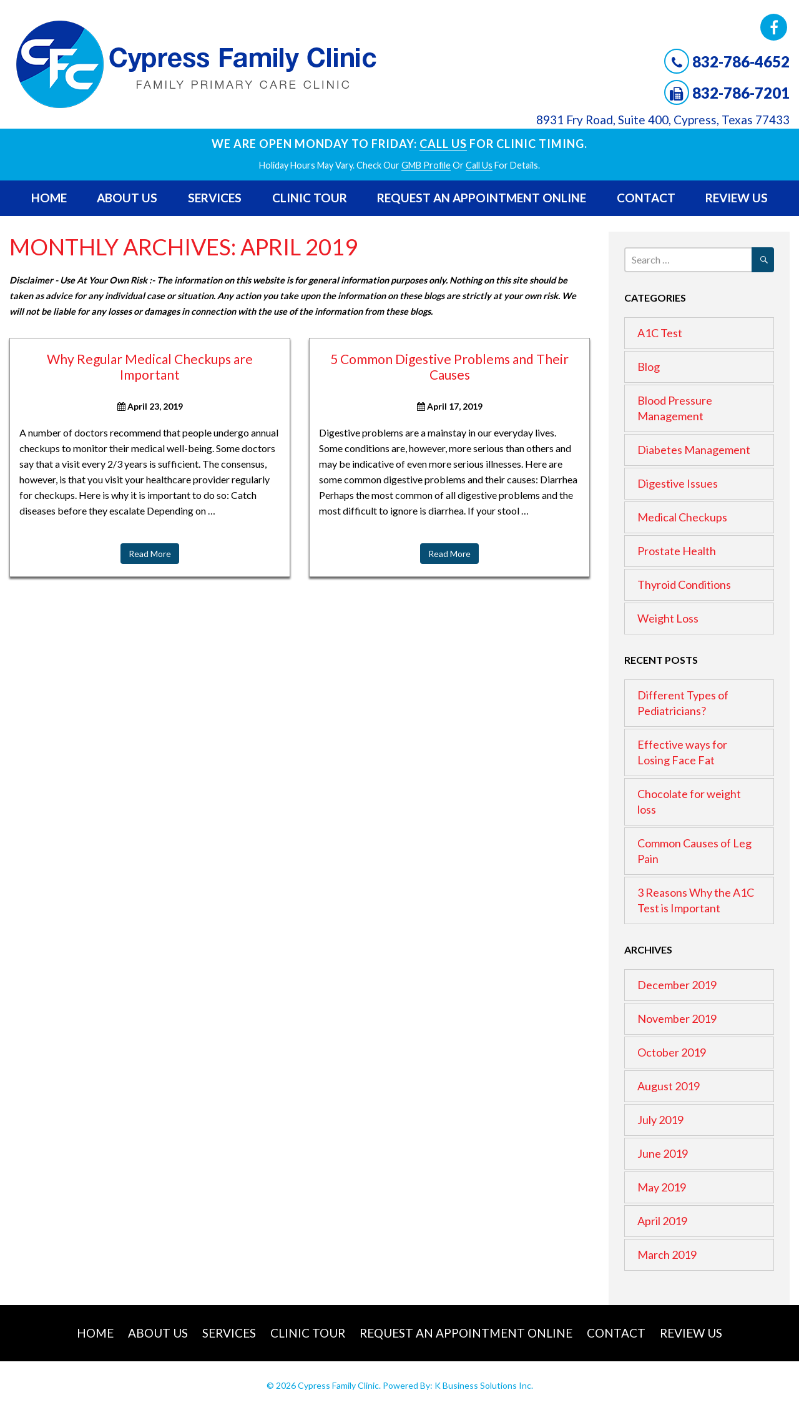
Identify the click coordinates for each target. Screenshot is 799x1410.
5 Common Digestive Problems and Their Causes (449, 366)
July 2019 (660, 1120)
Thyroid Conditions (684, 584)
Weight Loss (668, 618)
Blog (648, 366)
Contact (646, 197)
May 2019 (661, 1187)
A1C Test (659, 333)
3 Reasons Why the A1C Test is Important (695, 900)
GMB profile (426, 165)
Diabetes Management (693, 449)
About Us (127, 197)
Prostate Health (676, 551)
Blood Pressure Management (674, 408)
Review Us (736, 197)
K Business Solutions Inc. (483, 1385)
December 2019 (677, 985)
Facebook (773, 27)
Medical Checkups (682, 517)
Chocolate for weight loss (689, 801)
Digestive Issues (677, 483)
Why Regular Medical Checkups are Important (150, 366)
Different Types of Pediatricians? (682, 702)
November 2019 (677, 1018)
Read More (150, 553)
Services (215, 197)
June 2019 (662, 1153)
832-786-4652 (741, 61)
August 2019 (668, 1086)
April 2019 (662, 1221)
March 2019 (667, 1254)
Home (49, 197)
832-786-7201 (741, 93)
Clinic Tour (309, 197)
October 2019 (671, 1052)
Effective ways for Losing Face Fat (682, 752)
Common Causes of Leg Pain (694, 850)
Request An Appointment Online (481, 197)
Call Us (443, 143)
